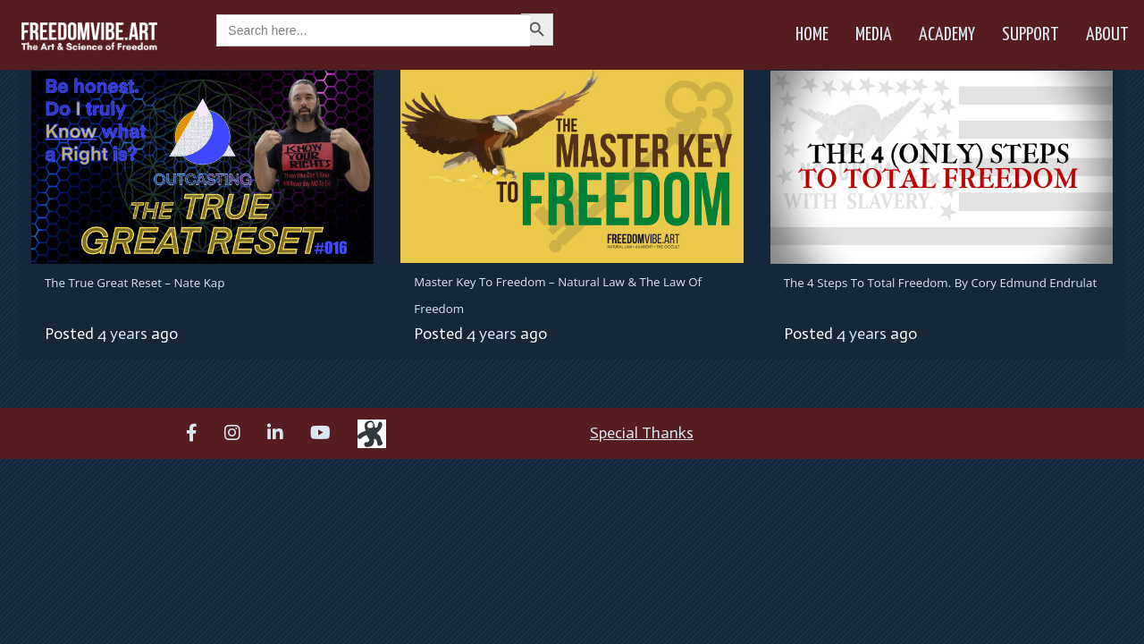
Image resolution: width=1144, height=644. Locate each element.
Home (812, 35)
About (1107, 35)
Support (1030, 35)
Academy (947, 35)
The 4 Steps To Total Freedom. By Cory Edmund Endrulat (940, 283)
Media (873, 35)
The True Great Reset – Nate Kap (134, 283)
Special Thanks (642, 433)
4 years (122, 333)
